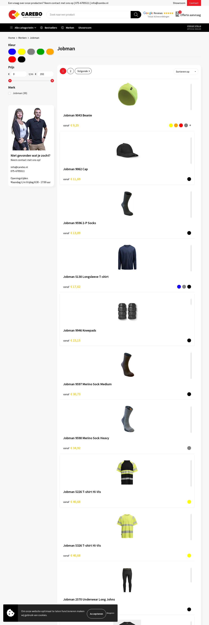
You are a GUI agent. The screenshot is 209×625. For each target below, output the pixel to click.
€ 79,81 (164, 385)
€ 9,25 (71, 124)
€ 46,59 (164, 281)
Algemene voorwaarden (74, 547)
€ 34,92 (71, 229)
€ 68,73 (117, 333)
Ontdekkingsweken (119, 533)
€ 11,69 (117, 124)
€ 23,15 (117, 176)
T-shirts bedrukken (119, 547)
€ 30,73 (164, 176)
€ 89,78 (71, 438)
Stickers (160, 562)
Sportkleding (163, 547)
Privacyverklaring (70, 562)
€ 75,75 (71, 385)
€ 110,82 (118, 490)
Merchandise (116, 552)
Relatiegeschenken (167, 552)
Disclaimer (67, 572)
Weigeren (110, 613)
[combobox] (88, 14)
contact (22, 159)
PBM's (159, 542)
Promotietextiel (165, 533)
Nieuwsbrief (115, 562)
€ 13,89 (164, 124)
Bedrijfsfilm (115, 557)
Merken (22, 37)
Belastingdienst (70, 533)
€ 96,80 (164, 438)
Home (11, 37)
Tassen (160, 557)
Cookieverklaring (70, 557)
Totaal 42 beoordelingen (158, 16)
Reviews (158, 13)
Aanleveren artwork (72, 537)
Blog (111, 542)
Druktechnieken (70, 567)
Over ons (113, 537)
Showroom (179, 3)
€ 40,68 (117, 228)
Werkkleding (163, 537)
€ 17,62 (71, 176)
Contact (194, 3)
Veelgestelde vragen (72, 552)
